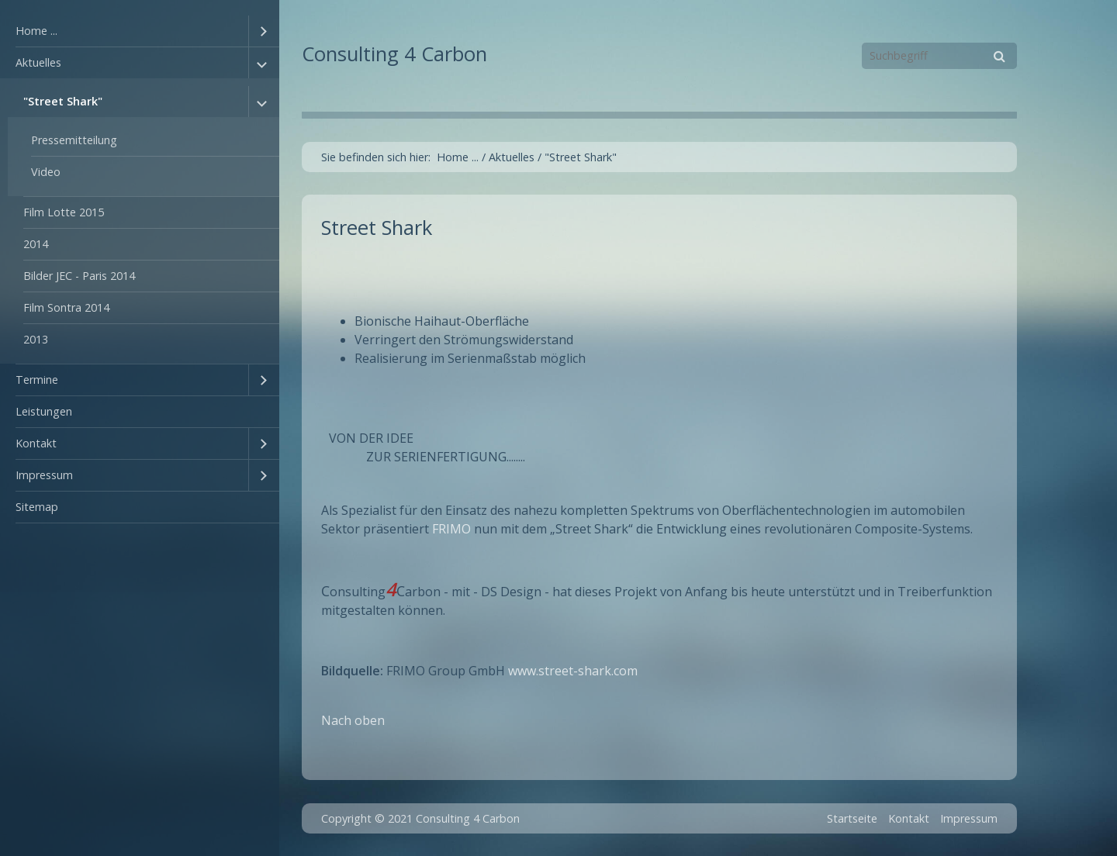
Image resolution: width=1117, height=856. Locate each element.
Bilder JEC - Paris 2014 (79, 275)
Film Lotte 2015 (63, 212)
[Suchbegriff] (939, 56)
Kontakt (36, 443)
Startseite (852, 818)
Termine (37, 379)
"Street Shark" (62, 101)
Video (46, 171)
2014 (35, 243)
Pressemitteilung (74, 140)
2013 (35, 339)
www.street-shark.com (573, 670)
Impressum (44, 475)
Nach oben (353, 720)
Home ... (36, 30)
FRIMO (451, 528)
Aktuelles (38, 62)
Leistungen (44, 411)
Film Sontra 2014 (66, 307)
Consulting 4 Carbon (394, 53)
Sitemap (37, 506)
